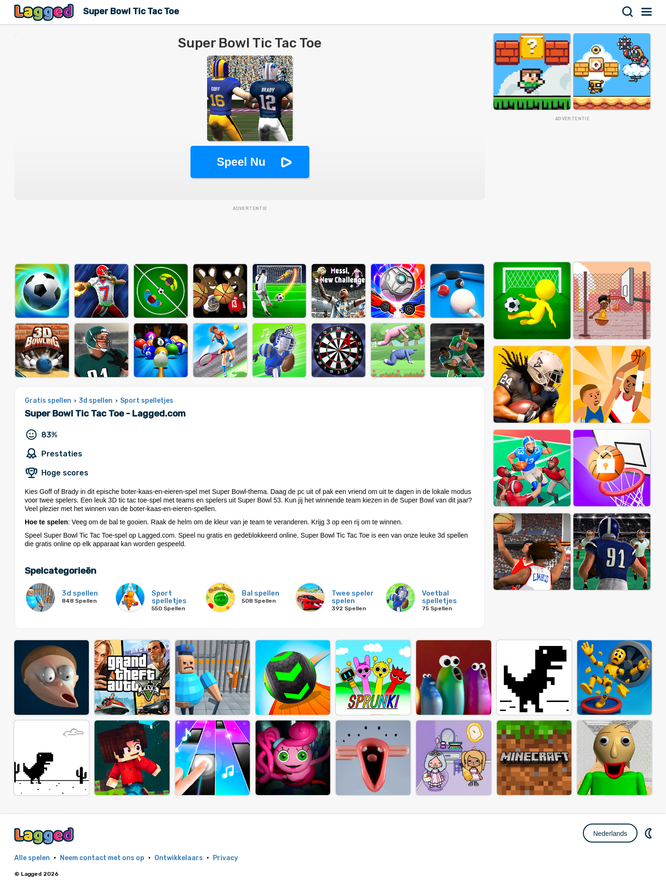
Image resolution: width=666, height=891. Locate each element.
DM (649, 833)
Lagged (45, 12)
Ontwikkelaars (178, 858)
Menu (646, 12)
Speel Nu (241, 161)
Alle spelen (32, 858)
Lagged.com (45, 836)
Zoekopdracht (627, 12)
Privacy (225, 858)
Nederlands (610, 833)
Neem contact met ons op (102, 858)
